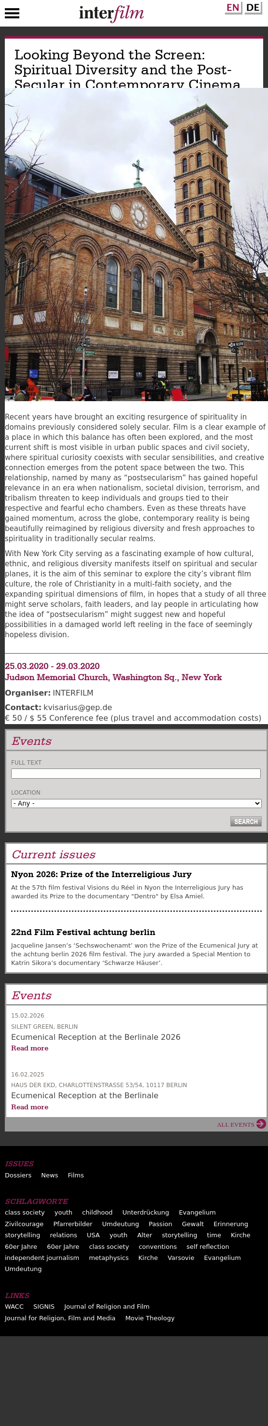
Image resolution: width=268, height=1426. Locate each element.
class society (25, 1212)
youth (63, 1212)
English (232, 6)
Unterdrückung (145, 1212)
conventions (158, 1246)
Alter (144, 1235)
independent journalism (42, 1257)
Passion (160, 1224)
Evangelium (197, 1212)
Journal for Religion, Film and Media (60, 1318)
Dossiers (18, 1175)
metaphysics (108, 1257)
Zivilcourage (24, 1224)
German (252, 6)
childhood (97, 1212)
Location (26, 792)
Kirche (241, 1235)
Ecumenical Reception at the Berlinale (84, 1095)
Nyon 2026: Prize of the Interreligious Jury (101, 874)
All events (235, 1124)
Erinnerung (230, 1224)
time (214, 1235)
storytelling (22, 1235)
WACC (14, 1306)
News (49, 1175)
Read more (29, 1048)
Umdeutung (121, 1224)
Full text (26, 762)
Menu (12, 15)
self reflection (207, 1246)
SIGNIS (44, 1306)
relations (63, 1235)
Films (76, 1175)
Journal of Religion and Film (107, 1306)
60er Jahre (21, 1246)
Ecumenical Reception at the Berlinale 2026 (96, 1037)
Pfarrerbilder (72, 1224)
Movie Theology (149, 1318)
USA (93, 1235)
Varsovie (181, 1257)
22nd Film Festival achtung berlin (83, 932)
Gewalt (193, 1224)
